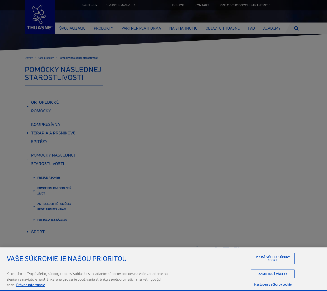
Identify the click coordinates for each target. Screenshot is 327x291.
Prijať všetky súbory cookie (273, 267)
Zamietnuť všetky (272, 283)
